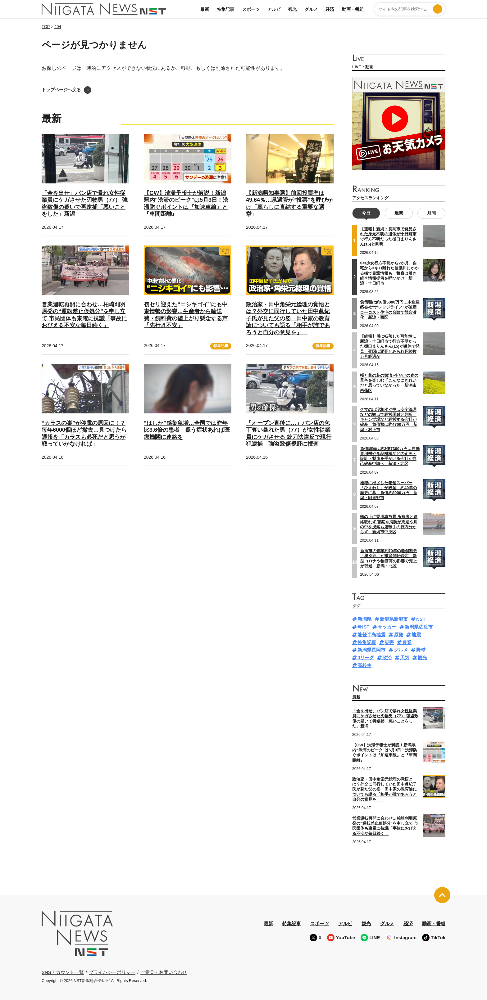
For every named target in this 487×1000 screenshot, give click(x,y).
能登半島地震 (371, 634)
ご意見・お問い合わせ (163, 972)
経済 (329, 9)
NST (421, 619)
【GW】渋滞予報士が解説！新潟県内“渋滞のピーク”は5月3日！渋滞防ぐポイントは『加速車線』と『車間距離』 (384, 752)
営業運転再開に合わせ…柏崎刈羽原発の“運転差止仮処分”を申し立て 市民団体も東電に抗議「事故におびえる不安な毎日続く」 (385, 826)
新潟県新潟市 (394, 619)
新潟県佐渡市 (419, 626)
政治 (387, 657)
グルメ (311, 9)
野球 (421, 649)
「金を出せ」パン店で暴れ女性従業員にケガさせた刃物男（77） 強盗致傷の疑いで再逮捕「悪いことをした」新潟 (385, 718)
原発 (398, 634)
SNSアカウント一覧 (63, 972)
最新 (204, 9)
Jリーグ (365, 657)
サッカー (387, 626)
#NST (363, 626)
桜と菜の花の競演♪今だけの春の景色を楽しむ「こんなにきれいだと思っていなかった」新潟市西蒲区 (389, 383)
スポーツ (251, 9)
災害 (389, 642)
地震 (416, 634)
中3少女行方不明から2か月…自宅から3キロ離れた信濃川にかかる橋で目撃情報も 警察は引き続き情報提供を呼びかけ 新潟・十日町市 (389, 272)
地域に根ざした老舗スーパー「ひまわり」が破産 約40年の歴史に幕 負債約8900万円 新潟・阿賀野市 (388, 490)
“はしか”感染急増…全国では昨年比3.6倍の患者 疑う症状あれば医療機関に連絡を (187, 430)
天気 (404, 657)
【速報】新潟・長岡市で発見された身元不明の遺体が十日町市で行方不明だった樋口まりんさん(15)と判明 (388, 236)
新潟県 (364, 619)
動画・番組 (353, 9)
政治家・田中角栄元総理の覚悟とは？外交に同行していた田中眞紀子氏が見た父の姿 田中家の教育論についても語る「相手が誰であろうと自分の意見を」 (288, 318)
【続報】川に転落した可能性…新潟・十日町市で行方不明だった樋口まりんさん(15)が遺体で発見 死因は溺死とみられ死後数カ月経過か (390, 346)
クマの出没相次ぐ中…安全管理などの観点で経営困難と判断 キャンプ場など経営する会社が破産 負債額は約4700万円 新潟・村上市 (388, 419)
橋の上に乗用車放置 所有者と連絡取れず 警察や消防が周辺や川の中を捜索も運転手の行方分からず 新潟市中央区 (389, 524)
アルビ (273, 9)
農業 (407, 642)
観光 (292, 9)
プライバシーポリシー (112, 972)
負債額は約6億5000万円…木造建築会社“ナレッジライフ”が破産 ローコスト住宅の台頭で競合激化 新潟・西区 (390, 309)
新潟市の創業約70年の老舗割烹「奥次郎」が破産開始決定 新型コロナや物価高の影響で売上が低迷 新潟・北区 (388, 558)
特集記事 (225, 9)
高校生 (364, 665)
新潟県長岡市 (371, 649)
